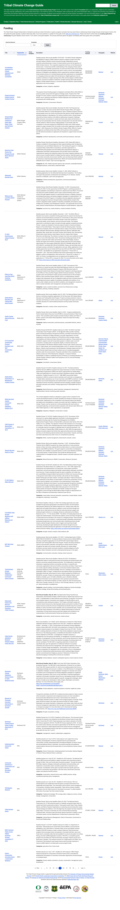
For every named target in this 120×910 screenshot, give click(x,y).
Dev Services (77, 898)
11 (47, 868)
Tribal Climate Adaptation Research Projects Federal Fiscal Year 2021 (9, 639)
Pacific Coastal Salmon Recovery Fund (9, 318)
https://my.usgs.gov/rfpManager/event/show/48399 (62, 709)
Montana (101, 679)
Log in (116, 21)
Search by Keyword (10, 42)
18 (70, 868)
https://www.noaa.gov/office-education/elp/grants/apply (54, 260)
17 (67, 868)
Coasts (100, 277)
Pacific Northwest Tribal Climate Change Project (42, 9)
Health (57, 21)
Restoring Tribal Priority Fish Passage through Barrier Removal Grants (9, 154)
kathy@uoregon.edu (73, 879)
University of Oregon (75, 874)
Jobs (85, 21)
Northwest (101, 92)
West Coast (102, 547)
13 (54, 868)
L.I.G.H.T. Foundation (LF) (81, 9)
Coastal (101, 122)
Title (6, 53)
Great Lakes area (103, 428)
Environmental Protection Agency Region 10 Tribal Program (78, 877)
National (101, 72)
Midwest (101, 96)
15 (60, 868)
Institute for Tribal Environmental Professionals (44, 877)
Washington (102, 573)
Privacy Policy (62, 898)
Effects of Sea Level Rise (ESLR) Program (9, 197)
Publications (50, 21)
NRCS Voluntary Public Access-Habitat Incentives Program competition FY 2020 (9, 835)
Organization (21, 53)
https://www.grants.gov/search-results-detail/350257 (65, 528)
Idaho (100, 575)
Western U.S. (102, 517)
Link (112, 72)
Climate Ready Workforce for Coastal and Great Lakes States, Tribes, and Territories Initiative (9, 122)
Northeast (101, 98)
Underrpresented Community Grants (9, 745)
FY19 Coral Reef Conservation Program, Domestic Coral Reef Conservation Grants (9, 346)
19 (74, 868)
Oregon (104, 575)
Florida (100, 346)
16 (64, 868)
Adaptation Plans (14, 21)
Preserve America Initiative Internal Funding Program (10, 97)
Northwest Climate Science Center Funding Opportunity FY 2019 (9, 725)
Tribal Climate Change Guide (23, 5)
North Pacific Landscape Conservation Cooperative (50, 876)
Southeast (101, 100)
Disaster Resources (77, 21)
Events (90, 21)
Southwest (101, 94)
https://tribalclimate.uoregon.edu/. (50, 15)
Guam (104, 346)
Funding (6, 21)
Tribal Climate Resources (27, 21)
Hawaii (100, 348)
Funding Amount (87, 52)
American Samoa (103, 339)
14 (57, 868)
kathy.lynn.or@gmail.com (72, 34)
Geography (34, 42)
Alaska (105, 102)
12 (50, 868)
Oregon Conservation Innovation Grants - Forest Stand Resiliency (10, 857)
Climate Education (65, 21)
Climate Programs (41, 21)
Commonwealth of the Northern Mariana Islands (103, 342)
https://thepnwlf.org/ (110, 13)
